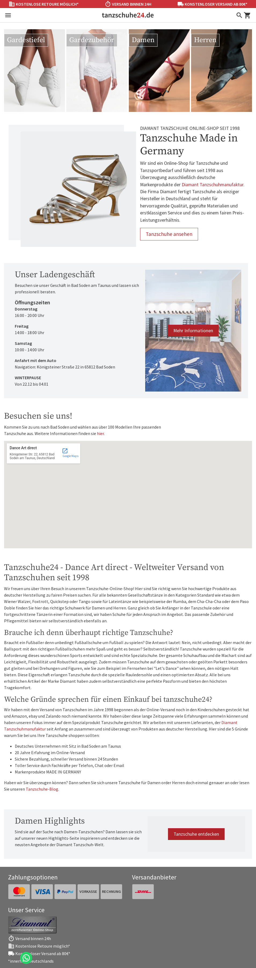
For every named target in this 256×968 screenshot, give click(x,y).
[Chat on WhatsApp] (26, 958)
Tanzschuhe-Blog (42, 789)
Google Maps (70, 453)
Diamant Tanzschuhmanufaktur (212, 185)
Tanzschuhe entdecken (196, 834)
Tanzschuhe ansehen (169, 234)
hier (100, 433)
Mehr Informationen (193, 331)
